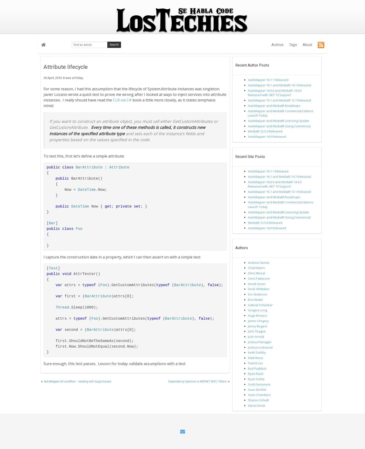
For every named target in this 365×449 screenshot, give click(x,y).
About (307, 45)
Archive (277, 45)
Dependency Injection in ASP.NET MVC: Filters (197, 381)
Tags (293, 45)
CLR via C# (122, 100)
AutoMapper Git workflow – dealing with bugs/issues (77, 381)
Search (114, 44)
